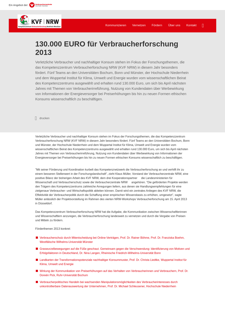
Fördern (157, 25)
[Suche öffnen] (203, 26)
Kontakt (191, 25)
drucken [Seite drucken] (44, 118)
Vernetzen (139, 25)
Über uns (174, 25)
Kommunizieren (115, 25)
